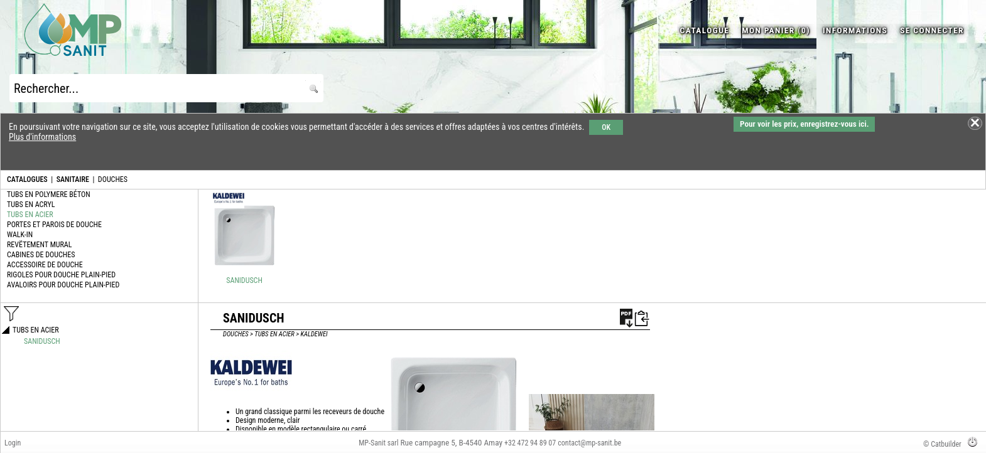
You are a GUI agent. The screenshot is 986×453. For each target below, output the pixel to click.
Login (12, 443)
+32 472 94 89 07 (530, 443)
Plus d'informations (42, 137)
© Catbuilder (942, 444)
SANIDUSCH (244, 280)
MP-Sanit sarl (378, 443)
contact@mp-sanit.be (589, 443)
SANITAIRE (73, 179)
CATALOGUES (27, 179)
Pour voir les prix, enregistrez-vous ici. (804, 124)
